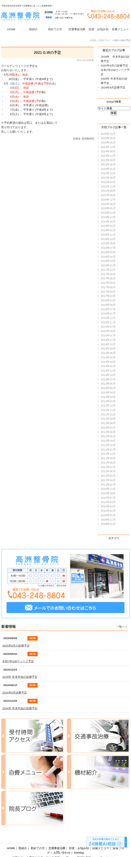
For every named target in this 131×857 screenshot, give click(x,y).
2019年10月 (108, 221)
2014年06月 (108, 353)
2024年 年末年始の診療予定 (19, 708)
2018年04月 (108, 256)
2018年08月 (108, 243)
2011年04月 (108, 480)
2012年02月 (108, 445)
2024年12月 (108, 147)
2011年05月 (108, 475)
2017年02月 (108, 295)
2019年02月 (108, 230)
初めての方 (55, 29)
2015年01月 (108, 335)
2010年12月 (108, 488)
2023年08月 (108, 164)
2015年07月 (108, 326)
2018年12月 (108, 234)
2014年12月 (108, 339)
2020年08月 (108, 204)
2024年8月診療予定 (113, 87)
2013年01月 (108, 401)
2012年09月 (108, 418)
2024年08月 (108, 151)
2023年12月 (108, 155)
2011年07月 (108, 467)
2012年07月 (108, 427)
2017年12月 (108, 269)
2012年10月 (108, 414)
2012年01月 (108, 449)
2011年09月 (108, 458)
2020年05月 (108, 208)
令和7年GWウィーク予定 (18, 661)
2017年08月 (108, 278)
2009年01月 (108, 523)
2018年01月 (108, 265)
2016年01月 (108, 313)
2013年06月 (108, 383)
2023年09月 (108, 160)
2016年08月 (108, 304)
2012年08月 (108, 423)
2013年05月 (108, 388)
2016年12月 (108, 300)
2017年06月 (108, 282)
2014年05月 (108, 357)
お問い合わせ (61, 843)
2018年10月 (108, 239)
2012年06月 (108, 432)
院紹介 (23, 838)
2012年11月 (108, 410)
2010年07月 (108, 497)
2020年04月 (108, 212)
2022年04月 (108, 182)
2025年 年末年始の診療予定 (19, 676)
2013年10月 (108, 374)
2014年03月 (108, 361)
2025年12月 (108, 133)
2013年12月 (108, 370)
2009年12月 (108, 519)
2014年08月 (108, 348)
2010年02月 (108, 510)
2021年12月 (108, 186)
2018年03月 (108, 260)
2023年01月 (108, 169)
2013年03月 (108, 396)
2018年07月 (108, 247)
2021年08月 (108, 190)
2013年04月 (108, 392)
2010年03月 (108, 506)
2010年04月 (108, 502)
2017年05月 (108, 287)
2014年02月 (108, 366)
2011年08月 (108, 462)
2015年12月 (108, 317)
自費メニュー (120, 29)
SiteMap (79, 843)
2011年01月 (108, 484)
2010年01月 (108, 515)
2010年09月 (108, 493)
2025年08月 (108, 138)
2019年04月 (108, 225)
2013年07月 (108, 379)
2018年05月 (108, 252)
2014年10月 (108, 344)
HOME (11, 29)
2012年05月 (108, 436)
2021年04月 (108, 195)
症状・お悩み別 (79, 838)
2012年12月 (108, 405)
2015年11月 (108, 322)
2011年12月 (108, 453)
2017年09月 (108, 274)
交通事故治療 (76, 29)
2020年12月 (108, 199)
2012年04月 (108, 440)
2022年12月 (108, 173)
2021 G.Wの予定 (47, 53)
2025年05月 (108, 142)
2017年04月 (108, 291)
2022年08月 (108, 177)
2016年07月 (108, 309)
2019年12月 (108, 217)
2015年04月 (108, 331)
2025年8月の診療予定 (114, 65)
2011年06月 (108, 471)
